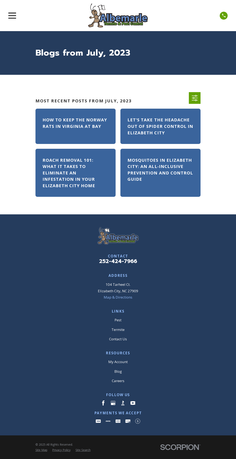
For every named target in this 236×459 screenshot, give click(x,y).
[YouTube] (132, 403)
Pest (118, 320)
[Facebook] (103, 403)
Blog (118, 371)
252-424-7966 (118, 261)
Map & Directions (118, 297)
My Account (118, 361)
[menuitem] (41, 450)
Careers (118, 380)
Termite (118, 329)
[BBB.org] (122, 403)
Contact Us (118, 339)
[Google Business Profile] (113, 403)
